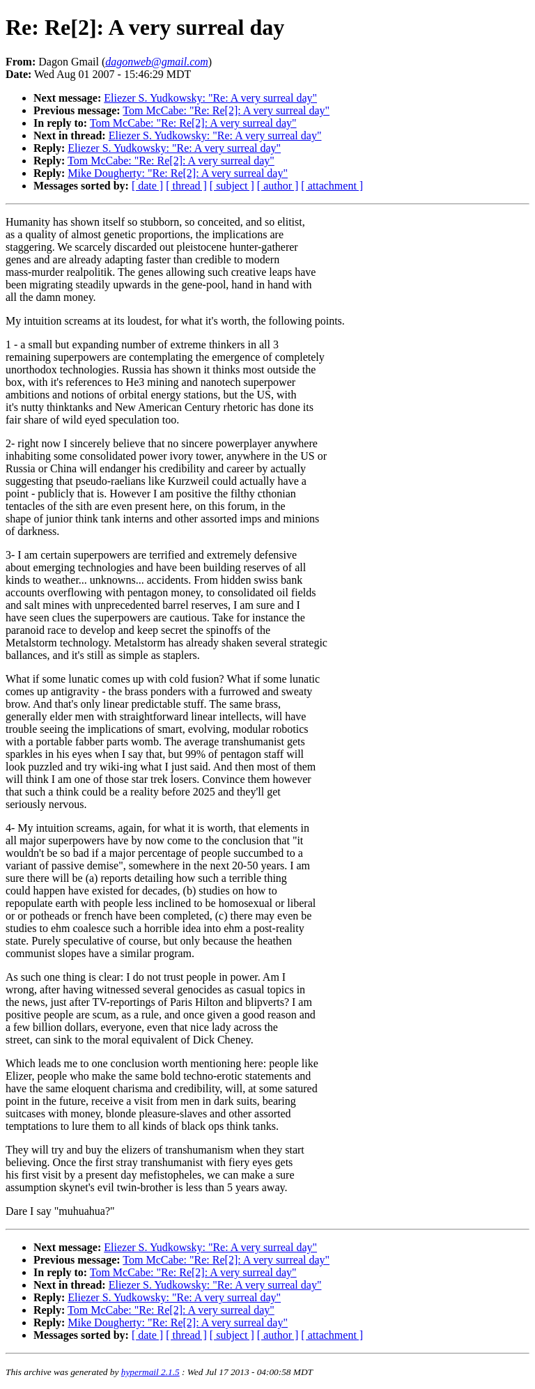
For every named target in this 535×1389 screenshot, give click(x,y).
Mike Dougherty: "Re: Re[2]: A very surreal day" (178, 173)
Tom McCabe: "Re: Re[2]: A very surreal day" (226, 110)
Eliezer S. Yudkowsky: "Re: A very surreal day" (210, 98)
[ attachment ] (332, 186)
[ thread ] (186, 186)
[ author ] (278, 186)
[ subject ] (232, 186)
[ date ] (147, 186)
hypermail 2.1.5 (150, 1372)
